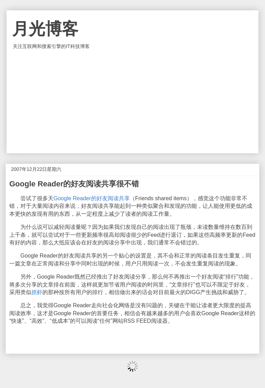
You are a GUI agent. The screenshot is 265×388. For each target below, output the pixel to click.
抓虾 (36, 292)
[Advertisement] (132, 101)
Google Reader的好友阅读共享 (91, 198)
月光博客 (45, 29)
